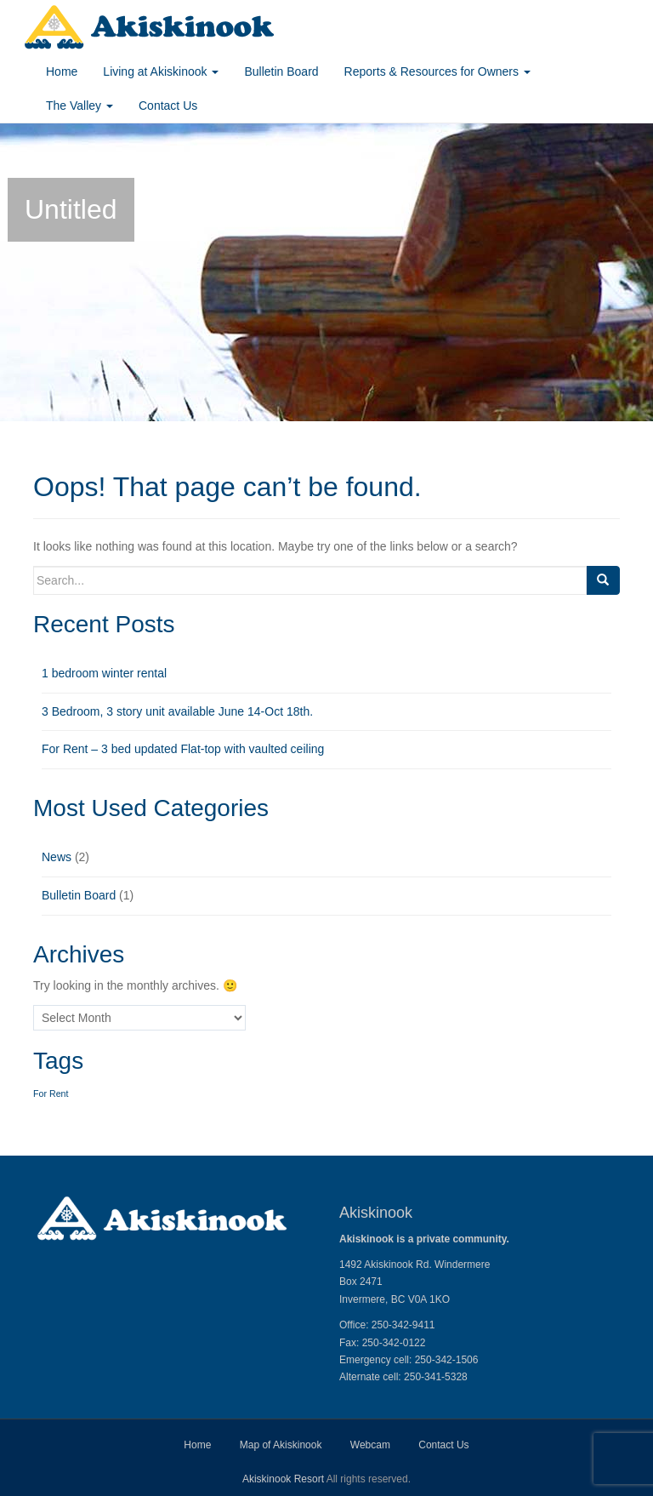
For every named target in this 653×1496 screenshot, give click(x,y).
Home (61, 71)
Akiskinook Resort (283, 1479)
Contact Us (168, 105)
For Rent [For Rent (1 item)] (50, 1093)
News (56, 857)
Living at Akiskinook (161, 71)
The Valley (79, 105)
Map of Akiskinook (281, 1445)
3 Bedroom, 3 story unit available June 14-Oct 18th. (177, 711)
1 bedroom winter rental (104, 673)
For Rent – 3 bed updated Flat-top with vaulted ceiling (183, 749)
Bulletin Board (281, 71)
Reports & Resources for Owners (437, 71)
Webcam (370, 1445)
